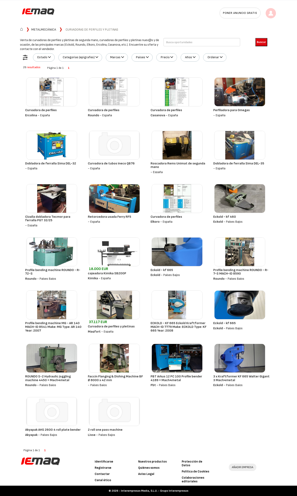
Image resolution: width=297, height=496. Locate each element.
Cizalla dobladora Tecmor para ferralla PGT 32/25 (47, 218)
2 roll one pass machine (105, 430)
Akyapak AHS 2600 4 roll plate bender (53, 430)
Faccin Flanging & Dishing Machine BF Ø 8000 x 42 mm (115, 378)
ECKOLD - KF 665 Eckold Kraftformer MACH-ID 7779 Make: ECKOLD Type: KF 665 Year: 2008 (178, 326)
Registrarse (103, 468)
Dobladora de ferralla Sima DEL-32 (50, 163)
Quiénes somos (148, 468)
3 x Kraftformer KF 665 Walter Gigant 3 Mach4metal (241, 378)
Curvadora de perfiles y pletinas (111, 326)
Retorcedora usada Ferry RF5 (109, 217)
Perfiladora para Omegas (231, 110)
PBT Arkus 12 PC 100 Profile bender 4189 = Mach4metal (176, 378)
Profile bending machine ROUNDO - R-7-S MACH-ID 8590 (240, 272)
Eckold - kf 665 (162, 270)
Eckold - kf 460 (224, 217)
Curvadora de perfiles (41, 110)
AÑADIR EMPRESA (242, 467)
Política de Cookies (195, 471)
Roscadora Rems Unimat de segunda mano (178, 165)
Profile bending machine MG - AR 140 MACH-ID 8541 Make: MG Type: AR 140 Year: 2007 (53, 326)
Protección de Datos (192, 463)
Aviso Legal (146, 474)
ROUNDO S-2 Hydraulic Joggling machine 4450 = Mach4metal (48, 378)
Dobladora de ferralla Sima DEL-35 (238, 163)
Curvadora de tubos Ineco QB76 (111, 163)
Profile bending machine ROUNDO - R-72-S (52, 272)
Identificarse (104, 462)
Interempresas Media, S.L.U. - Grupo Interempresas (154, 490)
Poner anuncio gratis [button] (240, 13)
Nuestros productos (152, 462)
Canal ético (103, 480)
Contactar (102, 474)
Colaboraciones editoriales (193, 479)
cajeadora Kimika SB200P (107, 273)
